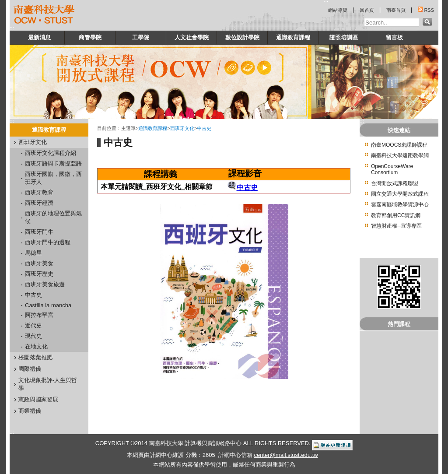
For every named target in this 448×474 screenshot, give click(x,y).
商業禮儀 (29, 410)
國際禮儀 (29, 368)
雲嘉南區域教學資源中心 (400, 204)
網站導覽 (337, 10)
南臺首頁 (396, 10)
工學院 (140, 37)
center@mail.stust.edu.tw (286, 455)
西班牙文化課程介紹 (50, 153)
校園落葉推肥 (35, 357)
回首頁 (367, 10)
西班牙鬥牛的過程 (47, 242)
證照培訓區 (343, 37)
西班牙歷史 (39, 273)
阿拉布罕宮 (39, 315)
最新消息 (39, 37)
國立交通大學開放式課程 (400, 194)
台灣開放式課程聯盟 (394, 183)
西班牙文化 (32, 142)
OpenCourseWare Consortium (392, 169)
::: (12, 28)
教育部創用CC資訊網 (395, 215)
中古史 (33, 294)
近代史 (33, 325)
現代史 (33, 336)
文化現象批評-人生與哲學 (47, 384)
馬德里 (33, 252)
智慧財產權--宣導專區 (396, 226)
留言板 (394, 37)
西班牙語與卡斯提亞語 (53, 163)
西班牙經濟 (39, 203)
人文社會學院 (192, 37)
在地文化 (36, 346)
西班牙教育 (39, 192)
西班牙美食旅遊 (45, 284)
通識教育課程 (293, 37)
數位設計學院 (242, 37)
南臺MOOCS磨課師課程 (399, 145)
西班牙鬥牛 (39, 231)
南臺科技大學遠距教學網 (400, 155)
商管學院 (90, 37)
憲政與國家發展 (38, 399)
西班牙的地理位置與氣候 (53, 217)
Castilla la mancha (48, 305)
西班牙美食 (39, 263)
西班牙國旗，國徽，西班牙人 (53, 178)
